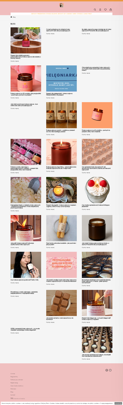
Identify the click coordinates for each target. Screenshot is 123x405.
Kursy (75, 13)
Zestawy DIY (62, 13)
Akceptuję (118, 403)
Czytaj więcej (15, 61)
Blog (14, 17)
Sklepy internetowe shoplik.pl (18, 398)
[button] (38, 14)
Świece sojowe (51, 13)
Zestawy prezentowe (38, 13)
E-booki (69, 13)
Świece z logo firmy (84, 13)
